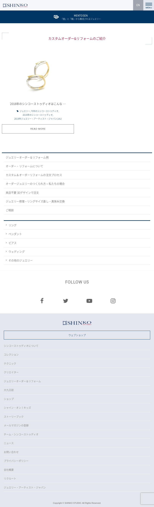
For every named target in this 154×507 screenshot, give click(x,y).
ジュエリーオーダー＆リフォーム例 (27, 157)
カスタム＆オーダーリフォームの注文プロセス (34, 175)
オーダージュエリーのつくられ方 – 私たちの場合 (35, 183)
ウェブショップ (77, 335)
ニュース (9, 443)
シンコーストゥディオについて (21, 345)
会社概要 (9, 469)
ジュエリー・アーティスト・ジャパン (25, 487)
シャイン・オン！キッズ (17, 407)
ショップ (9, 399)
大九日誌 (9, 390)
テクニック (10, 363)
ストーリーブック (14, 416)
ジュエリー (25, 111)
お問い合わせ (11, 452)
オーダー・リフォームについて (24, 166)
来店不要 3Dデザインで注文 (22, 192)
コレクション (11, 354)
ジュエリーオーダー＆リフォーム (22, 381)
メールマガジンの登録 (16, 425)
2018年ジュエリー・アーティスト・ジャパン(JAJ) (38, 118)
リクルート (10, 478)
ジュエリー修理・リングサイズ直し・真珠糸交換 (35, 201)
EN (138, 5)
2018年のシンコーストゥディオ (38, 115)
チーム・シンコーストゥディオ (21, 434)
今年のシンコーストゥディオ (44, 111)
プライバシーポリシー (16, 460)
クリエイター (11, 372)
